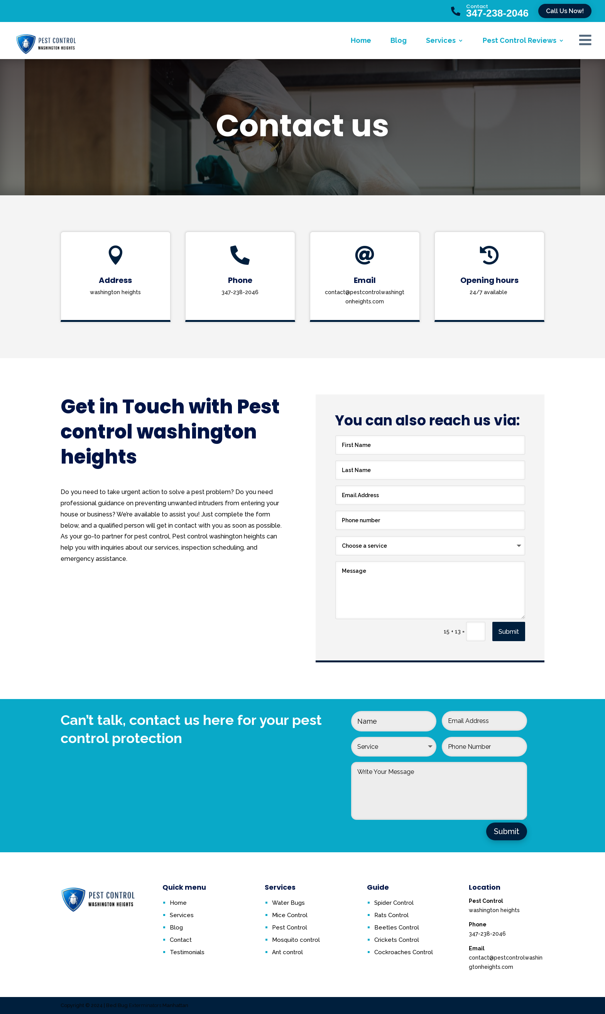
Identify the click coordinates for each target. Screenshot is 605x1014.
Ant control (287, 952)
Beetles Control (396, 927)
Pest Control (289, 927)
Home (361, 40)
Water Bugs (288, 902)
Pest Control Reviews (519, 40)
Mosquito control (296, 939)
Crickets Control (396, 939)
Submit (509, 631)
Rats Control (391, 915)
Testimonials (187, 952)
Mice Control (290, 915)
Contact (477, 6)
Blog (398, 40)
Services (441, 40)
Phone (240, 280)
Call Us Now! (565, 11)
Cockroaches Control (403, 952)
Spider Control (394, 902)
